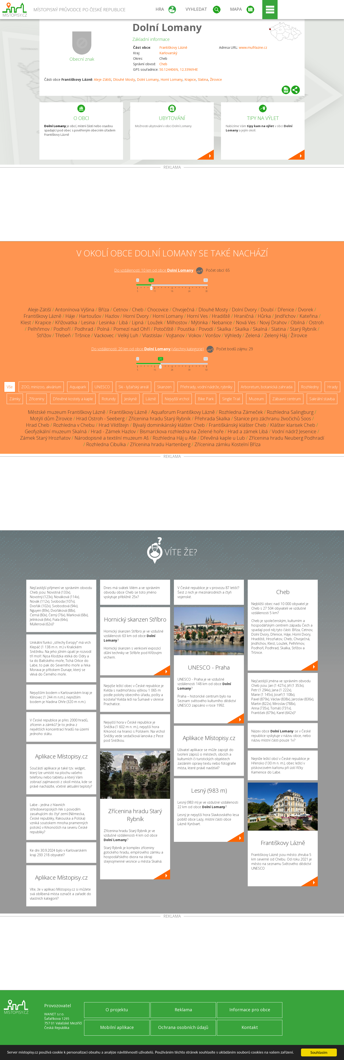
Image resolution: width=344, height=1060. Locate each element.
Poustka (186, 329)
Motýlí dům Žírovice (51, 418)
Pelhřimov (38, 329)
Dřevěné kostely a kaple (73, 398)
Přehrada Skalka (212, 418)
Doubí (267, 309)
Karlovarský (168, 53)
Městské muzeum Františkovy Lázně (66, 412)
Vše (10, 386)
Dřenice (286, 309)
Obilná (298, 322)
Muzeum (256, 398)
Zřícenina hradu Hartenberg (160, 444)
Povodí (206, 329)
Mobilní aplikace (117, 1027)
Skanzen (164, 386)
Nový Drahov (273, 322)
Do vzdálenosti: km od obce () (147, 349)
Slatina (203, 79)
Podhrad (84, 329)
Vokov (194, 335)
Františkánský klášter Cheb (237, 425)
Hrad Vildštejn (114, 425)
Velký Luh (128, 335)
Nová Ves (246, 322)
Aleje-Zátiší (102, 79)
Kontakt (250, 1027)
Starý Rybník (303, 329)
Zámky (14, 398)
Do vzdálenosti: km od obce (153, 270)
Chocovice (157, 309)
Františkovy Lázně (173, 47)
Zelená (252, 335)
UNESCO (102, 386)
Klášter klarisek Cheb (292, 425)
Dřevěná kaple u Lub (222, 438)
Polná (103, 329)
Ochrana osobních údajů (183, 1027)
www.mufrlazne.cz (253, 47)
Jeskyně (130, 398)
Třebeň (63, 335)
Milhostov (177, 322)
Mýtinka (199, 322)
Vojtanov (175, 335)
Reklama (183, 1009)
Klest (26, 322)
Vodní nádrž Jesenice (294, 431)
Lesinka (107, 322)
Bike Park (206, 398)
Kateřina (309, 316)
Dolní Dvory (244, 309)
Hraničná (244, 316)
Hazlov (112, 316)
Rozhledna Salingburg (290, 412)
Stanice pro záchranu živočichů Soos (272, 418)
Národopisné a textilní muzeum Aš (112, 438)
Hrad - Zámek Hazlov (113, 431)
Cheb (163, 64)
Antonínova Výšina (74, 309)
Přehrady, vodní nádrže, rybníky (206, 386)
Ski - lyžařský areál (133, 386)
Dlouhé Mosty (124, 79)
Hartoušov (90, 316)
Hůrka (264, 316)
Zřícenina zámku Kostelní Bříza (227, 444)
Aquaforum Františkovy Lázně (183, 412)
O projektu (117, 1009)
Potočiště (163, 329)
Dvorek (305, 309)
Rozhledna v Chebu (74, 425)
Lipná (138, 322)
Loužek (155, 322)
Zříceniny (36, 398)
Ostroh (316, 322)
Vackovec (104, 335)
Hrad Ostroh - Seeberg (100, 418)
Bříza (103, 309)
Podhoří (62, 329)
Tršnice (82, 335)
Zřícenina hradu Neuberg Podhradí (286, 438)
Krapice (190, 79)
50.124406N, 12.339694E (178, 69)
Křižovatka (66, 322)
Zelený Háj (275, 335)
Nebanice (222, 322)
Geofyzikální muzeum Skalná (56, 431)
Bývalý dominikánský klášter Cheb (169, 425)
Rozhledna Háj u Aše (174, 438)
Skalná (260, 329)
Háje (70, 316)
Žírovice (216, 79)
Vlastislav (152, 335)
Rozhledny (310, 386)
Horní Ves (197, 316)
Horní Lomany (172, 79)
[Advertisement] (172, 205)
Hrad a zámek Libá (248, 431)
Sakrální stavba (322, 398)
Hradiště (221, 316)
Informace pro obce (249, 1009)
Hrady (332, 386)
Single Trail (231, 398)
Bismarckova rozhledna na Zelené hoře (182, 431)
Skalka (224, 329)
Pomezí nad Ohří (131, 329)
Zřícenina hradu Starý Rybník (160, 418)
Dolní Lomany (167, 27)
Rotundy (109, 398)
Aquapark (78, 386)
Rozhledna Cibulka (106, 444)
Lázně (150, 398)
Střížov (44, 335)
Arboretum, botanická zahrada (266, 386)
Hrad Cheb (37, 425)
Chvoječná (183, 309)
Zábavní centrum (286, 398)
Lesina (88, 322)
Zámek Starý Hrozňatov (45, 438)
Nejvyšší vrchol (177, 398)
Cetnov (120, 309)
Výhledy (233, 335)
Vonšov (212, 335)
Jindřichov (285, 316)
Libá (123, 322)
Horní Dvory (136, 316)
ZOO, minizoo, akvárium (41, 386)
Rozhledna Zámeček (241, 412)
